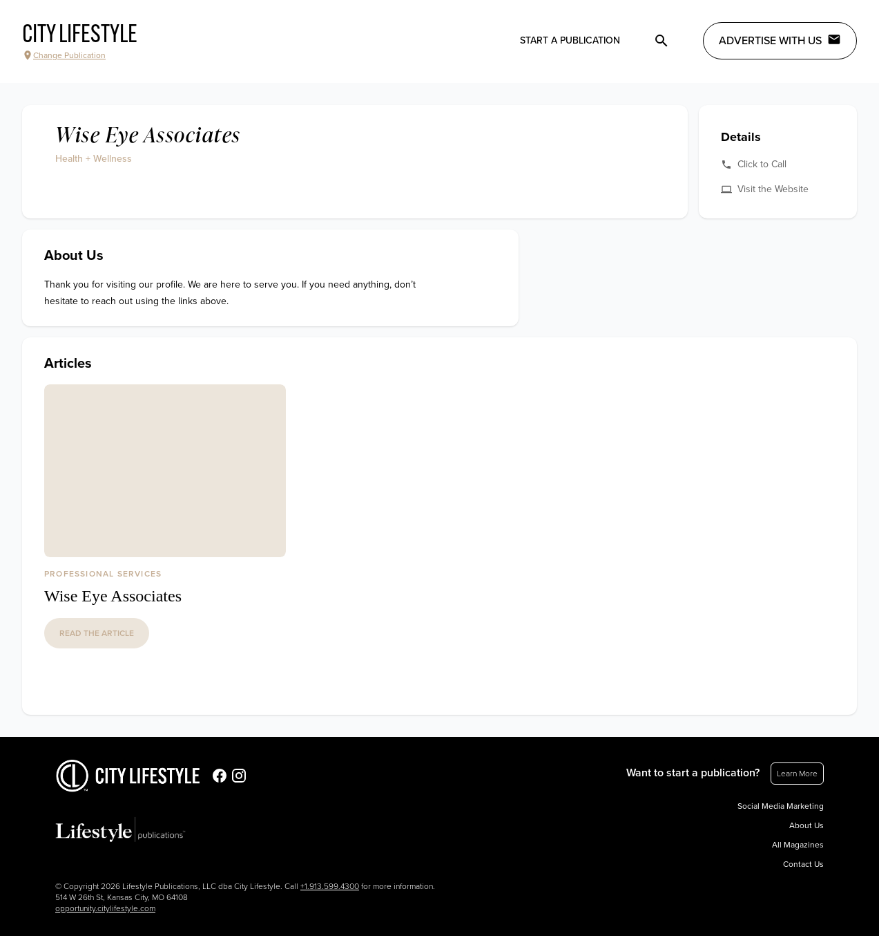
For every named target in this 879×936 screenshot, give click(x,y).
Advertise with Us (780, 40)
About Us (806, 825)
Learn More (797, 773)
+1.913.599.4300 (329, 886)
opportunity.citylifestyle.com (105, 908)
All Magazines (798, 845)
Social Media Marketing (780, 806)
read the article (96, 633)
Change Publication (64, 55)
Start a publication (570, 40)
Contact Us (803, 864)
